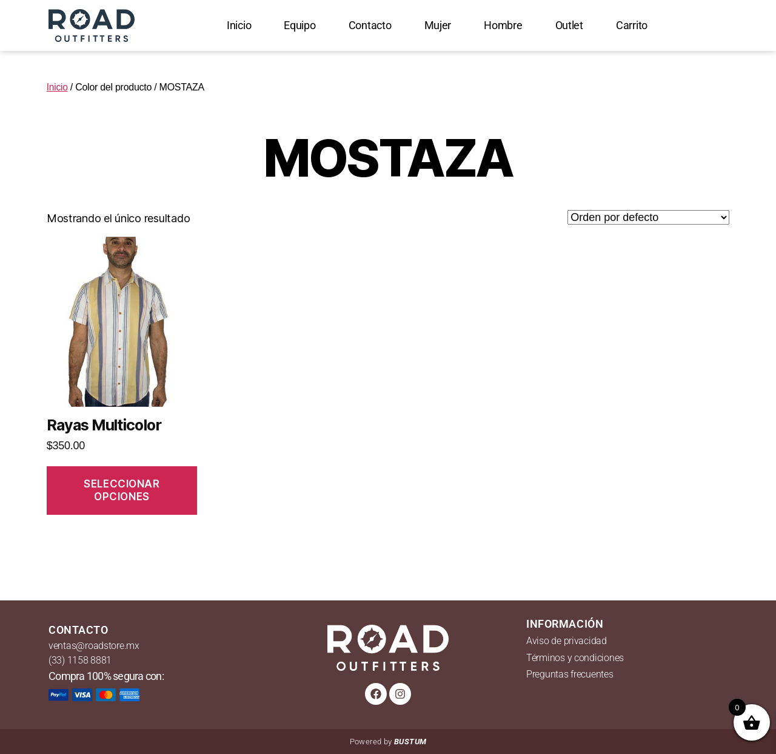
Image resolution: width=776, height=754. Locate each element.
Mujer (438, 25)
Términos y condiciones (575, 658)
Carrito (631, 25)
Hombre (503, 25)
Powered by (388, 741)
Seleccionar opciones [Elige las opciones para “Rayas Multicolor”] (121, 490)
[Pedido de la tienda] (648, 217)
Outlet (569, 25)
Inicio (239, 25)
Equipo (299, 25)
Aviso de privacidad (566, 641)
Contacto (370, 25)
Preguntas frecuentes (570, 674)
